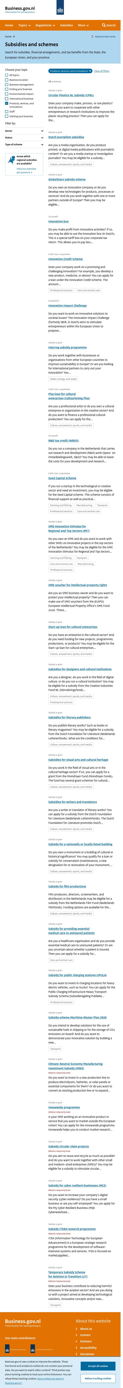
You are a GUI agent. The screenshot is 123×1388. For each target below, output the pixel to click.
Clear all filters (101, 71)
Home (8, 36)
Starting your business (21, 116)
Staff (12, 111)
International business (21, 99)
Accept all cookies (98, 1366)
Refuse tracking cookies (98, 1378)
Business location (18, 80)
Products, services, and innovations (21, 105)
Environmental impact (21, 94)
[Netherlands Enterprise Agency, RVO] (15, 1348)
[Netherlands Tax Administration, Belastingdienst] (42, 1348)
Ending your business (20, 89)
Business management (21, 84)
